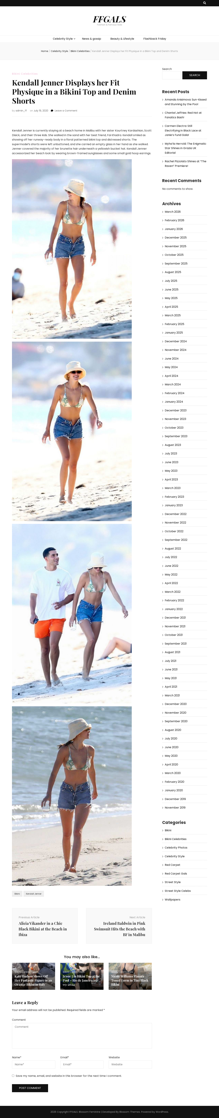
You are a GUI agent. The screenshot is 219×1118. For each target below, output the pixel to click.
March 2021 (172, 695)
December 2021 (175, 618)
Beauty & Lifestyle (122, 39)
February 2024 (174, 393)
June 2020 (171, 747)
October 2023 (174, 428)
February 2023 (174, 497)
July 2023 (171, 453)
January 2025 (174, 333)
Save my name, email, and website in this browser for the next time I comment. (69, 1076)
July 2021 (170, 661)
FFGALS (109, 19)
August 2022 (173, 549)
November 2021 (175, 626)
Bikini (17, 893)
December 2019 (175, 799)
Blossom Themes (129, 1112)
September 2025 (176, 264)
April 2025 (171, 307)
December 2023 (175, 410)
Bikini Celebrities (25, 74)
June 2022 (171, 566)
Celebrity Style (63, 39)
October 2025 (174, 255)
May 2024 (171, 367)
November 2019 (175, 808)
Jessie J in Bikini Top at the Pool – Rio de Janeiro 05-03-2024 (81, 980)
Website (114, 1057)
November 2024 (175, 350)
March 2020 (173, 773)
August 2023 (173, 445)
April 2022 (171, 583)
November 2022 (175, 523)
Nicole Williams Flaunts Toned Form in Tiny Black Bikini (130, 980)
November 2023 (175, 419)
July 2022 (171, 557)
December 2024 (176, 341)
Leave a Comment (66, 110)
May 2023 (171, 471)
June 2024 (172, 359)
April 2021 (171, 687)
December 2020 (176, 704)
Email (64, 1057)
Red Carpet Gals (176, 874)
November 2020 (175, 713)
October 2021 (174, 635)
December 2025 (176, 238)
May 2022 (171, 575)
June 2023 (171, 462)
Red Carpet (172, 865)
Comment (19, 1020)
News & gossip (91, 39)
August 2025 (173, 272)
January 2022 (174, 609)
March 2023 (173, 488)
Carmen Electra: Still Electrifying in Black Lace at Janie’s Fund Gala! (183, 130)
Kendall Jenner (33, 893)
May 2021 (171, 678)
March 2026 (173, 212)
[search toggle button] (204, 3)
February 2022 (174, 600)
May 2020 (171, 756)
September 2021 (176, 644)
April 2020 (171, 764)
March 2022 (173, 592)
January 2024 (174, 402)
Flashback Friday (154, 39)
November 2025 (175, 246)
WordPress (162, 1112)
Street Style (173, 882)
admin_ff (21, 110)
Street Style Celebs (178, 891)
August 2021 (172, 652)
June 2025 (171, 290)
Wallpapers (172, 900)
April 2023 (171, 479)
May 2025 (171, 298)
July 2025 (171, 281)
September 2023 (176, 436)
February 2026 (174, 220)
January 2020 (174, 790)
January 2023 (174, 505)
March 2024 (173, 384)
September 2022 (176, 540)
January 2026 (174, 229)
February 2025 (174, 324)
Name (16, 1057)
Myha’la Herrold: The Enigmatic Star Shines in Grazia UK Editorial (185, 148)
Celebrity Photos (176, 848)
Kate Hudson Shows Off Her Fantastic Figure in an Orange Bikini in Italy (33, 980)
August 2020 (173, 730)
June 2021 (171, 669)
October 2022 (174, 531)
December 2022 (175, 514)
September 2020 (176, 721)
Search (167, 69)
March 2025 (173, 315)
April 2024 (171, 376)
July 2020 (171, 738)
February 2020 (174, 782)
